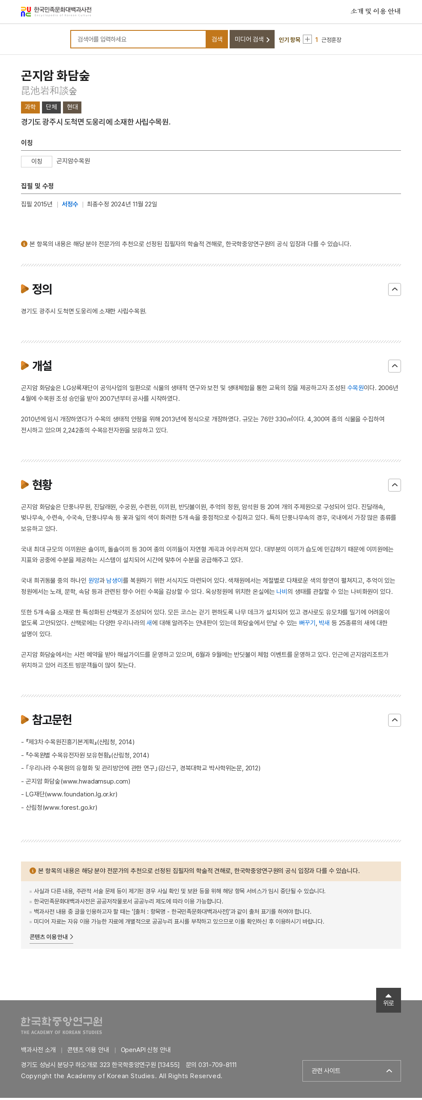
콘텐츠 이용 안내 (49, 939)
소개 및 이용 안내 (375, 12)
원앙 (93, 583)
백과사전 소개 (38, 1052)
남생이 (114, 583)
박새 (324, 625)
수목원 (355, 390)
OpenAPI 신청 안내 (146, 1052)
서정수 (70, 207)
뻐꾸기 (307, 625)
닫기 (394, 291)
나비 (281, 594)
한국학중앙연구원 (61, 1027)
